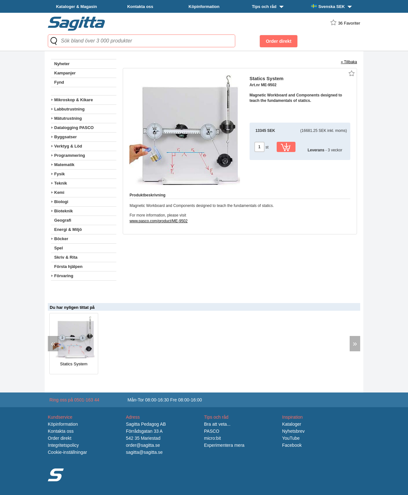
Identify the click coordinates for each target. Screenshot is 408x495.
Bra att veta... (217, 424)
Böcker (61, 238)
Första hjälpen (68, 266)
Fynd (59, 82)
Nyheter (61, 63)
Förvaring (63, 275)
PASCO (211, 431)
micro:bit (212, 438)
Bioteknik (63, 211)
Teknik (60, 183)
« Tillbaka (349, 62)
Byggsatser (65, 136)
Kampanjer (65, 73)
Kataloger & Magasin (76, 6)
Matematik (64, 164)
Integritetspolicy (63, 445)
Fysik (59, 173)
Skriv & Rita (65, 257)
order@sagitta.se (143, 445)
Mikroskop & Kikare (73, 99)
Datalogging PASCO (74, 127)
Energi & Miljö (68, 229)
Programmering (69, 155)
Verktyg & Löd (68, 146)
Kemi (59, 192)
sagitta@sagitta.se (144, 452)
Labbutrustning (69, 109)
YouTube (291, 438)
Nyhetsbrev (293, 431)
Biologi (61, 201)
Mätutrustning (68, 118)
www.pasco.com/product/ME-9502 (158, 221)
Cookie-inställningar (67, 452)
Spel (58, 248)
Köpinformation (204, 6)
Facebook (292, 445)
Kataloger (291, 424)
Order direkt (59, 438)
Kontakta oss (140, 6)
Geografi (62, 220)
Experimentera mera (224, 445)
